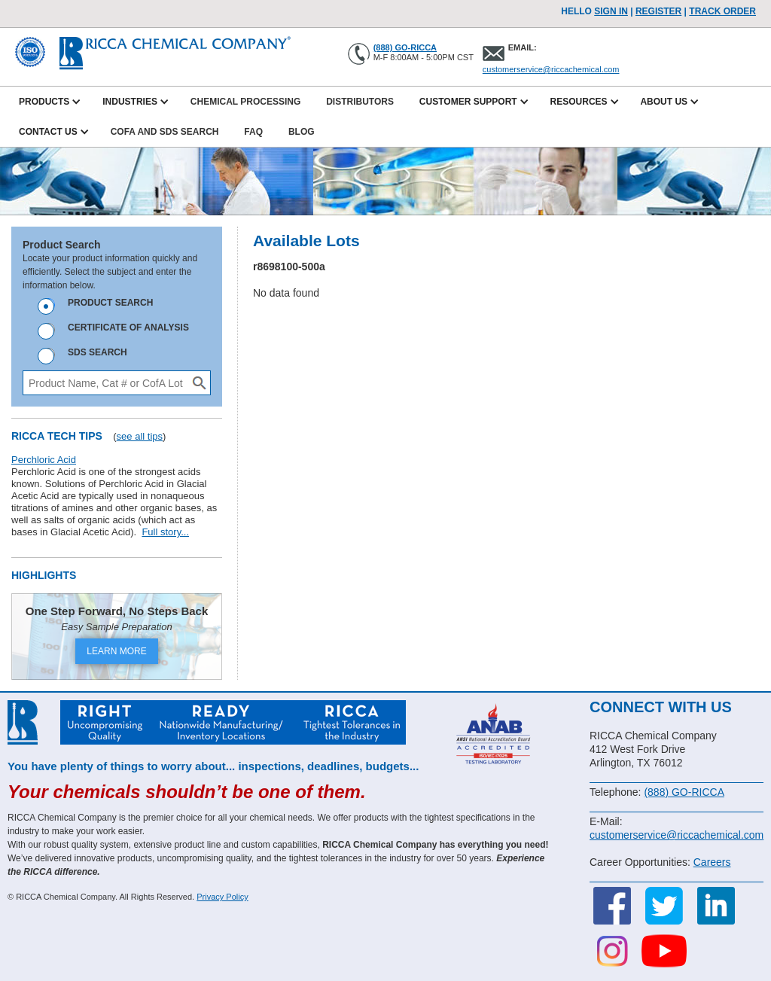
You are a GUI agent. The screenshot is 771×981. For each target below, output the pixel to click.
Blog (301, 131)
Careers (712, 862)
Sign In (611, 11)
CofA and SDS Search (165, 131)
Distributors (360, 101)
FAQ (253, 131)
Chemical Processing (245, 101)
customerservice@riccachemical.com (551, 69)
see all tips (140, 436)
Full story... (165, 532)
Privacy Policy (222, 896)
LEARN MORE (116, 651)
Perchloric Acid (43, 459)
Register (658, 11)
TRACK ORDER (722, 11)
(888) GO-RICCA (405, 47)
